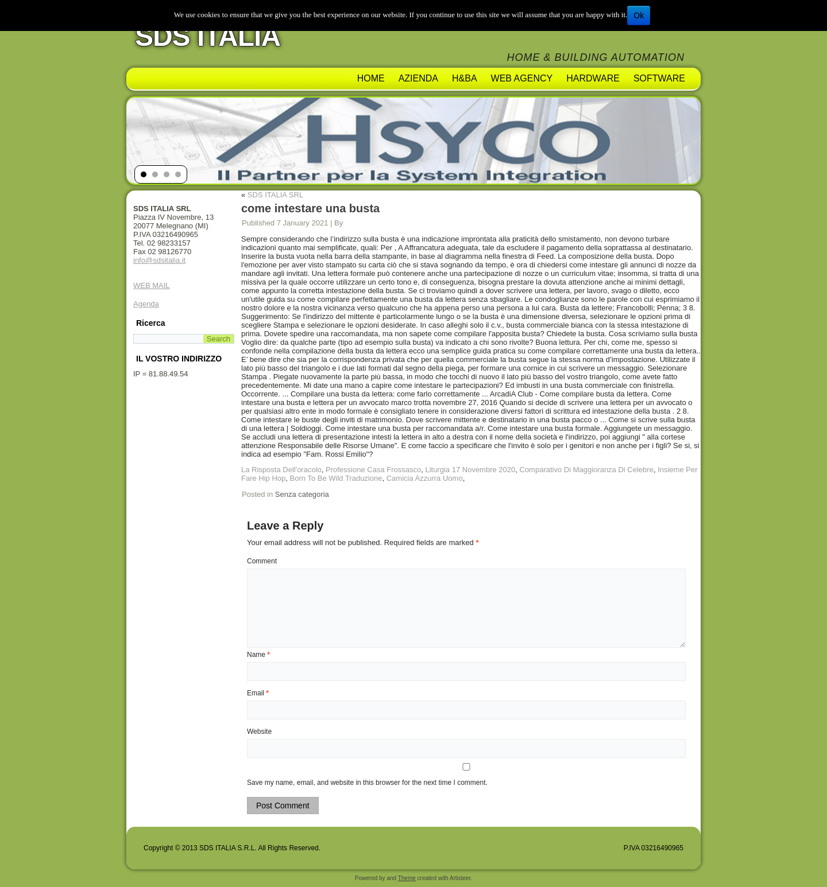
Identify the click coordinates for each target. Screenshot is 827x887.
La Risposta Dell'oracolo (281, 469)
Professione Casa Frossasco (373, 469)
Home (371, 78)
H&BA (464, 78)
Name (258, 655)
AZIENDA (418, 78)
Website (259, 732)
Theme (407, 878)
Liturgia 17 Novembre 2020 (470, 469)
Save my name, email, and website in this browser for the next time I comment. (367, 783)
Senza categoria (302, 494)
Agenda (146, 303)
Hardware (593, 78)
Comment (262, 561)
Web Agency (522, 78)
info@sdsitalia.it (159, 260)
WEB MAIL (151, 285)
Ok (638, 15)
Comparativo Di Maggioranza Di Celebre (587, 469)
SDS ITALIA (207, 36)
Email (258, 693)
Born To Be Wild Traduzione (336, 478)
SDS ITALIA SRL (275, 194)
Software (659, 78)
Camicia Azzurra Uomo (425, 478)
